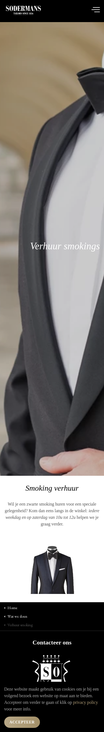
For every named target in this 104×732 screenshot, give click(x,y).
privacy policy (85, 702)
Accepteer (22, 722)
